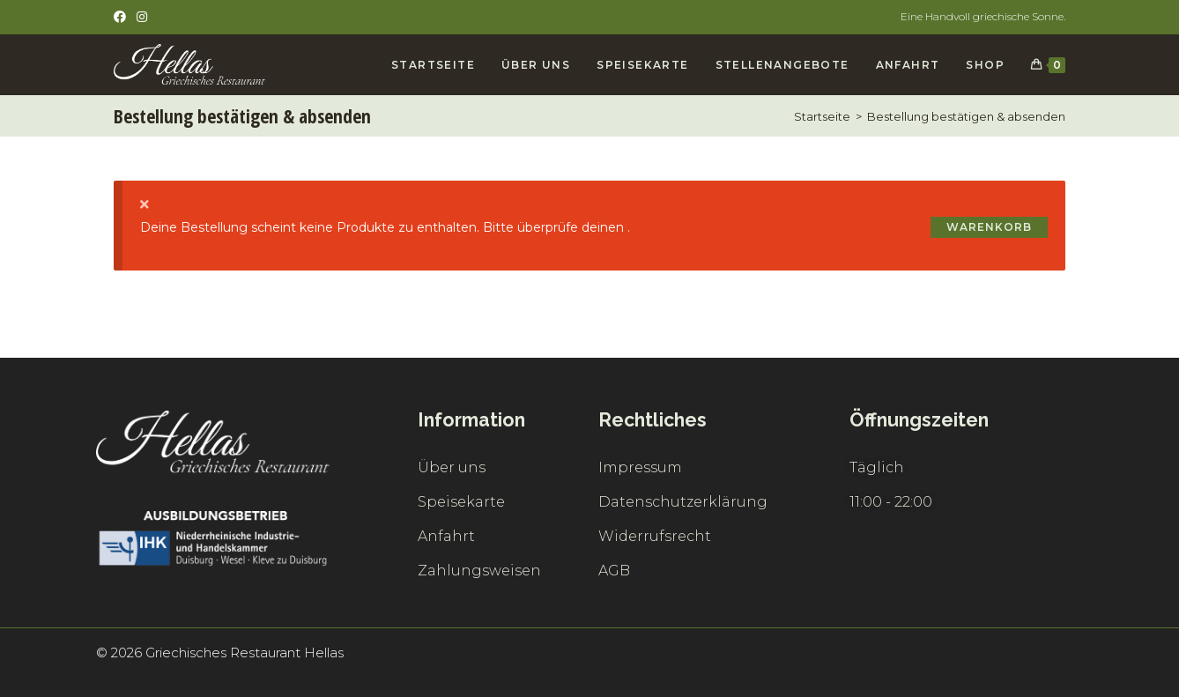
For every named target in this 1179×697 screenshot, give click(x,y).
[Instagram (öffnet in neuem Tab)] (141, 17)
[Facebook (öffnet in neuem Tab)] (122, 17)
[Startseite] (822, 116)
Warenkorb (989, 227)
